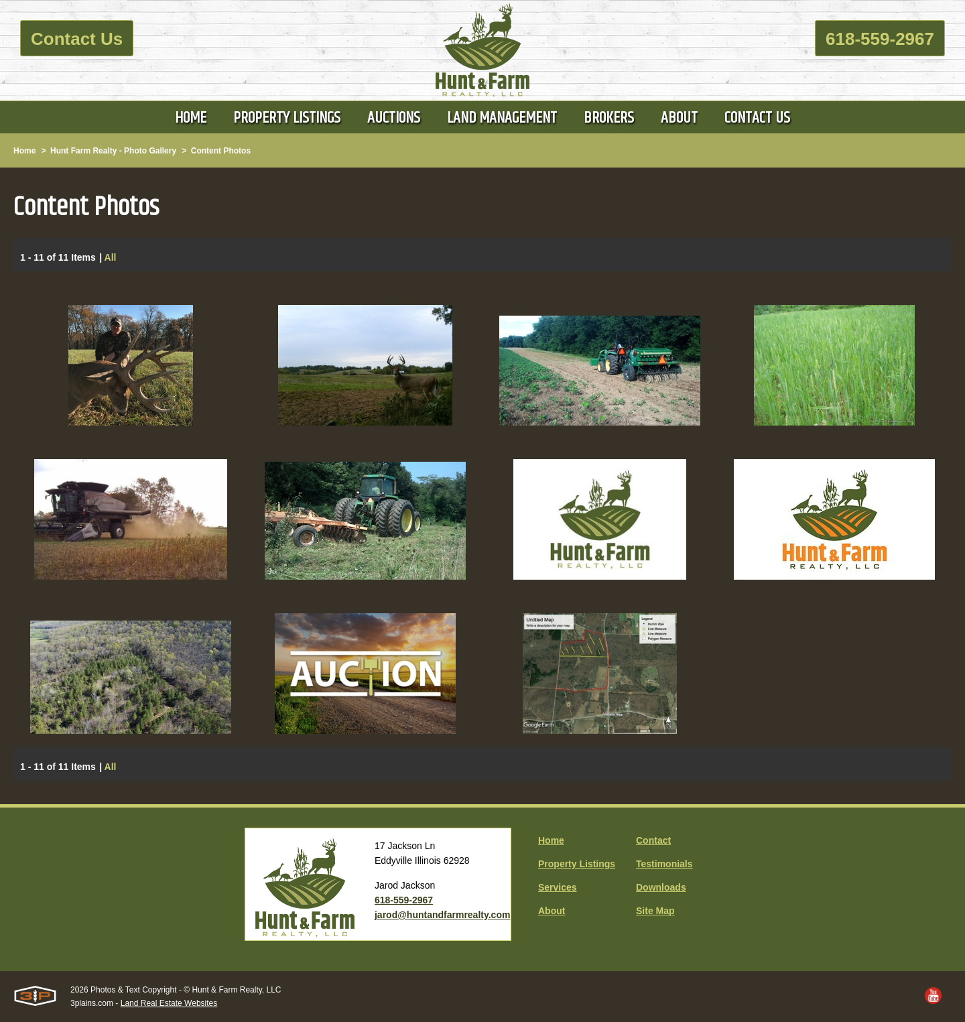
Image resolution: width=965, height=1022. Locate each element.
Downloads (661, 887)
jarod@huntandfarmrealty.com (442, 914)
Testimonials (664, 863)
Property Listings (576, 863)
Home (24, 150)
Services (557, 887)
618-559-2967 (880, 39)
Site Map (655, 910)
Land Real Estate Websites (169, 1003)
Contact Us (77, 39)
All (111, 258)
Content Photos (221, 150)
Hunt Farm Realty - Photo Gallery (113, 150)
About (551, 910)
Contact (653, 840)
